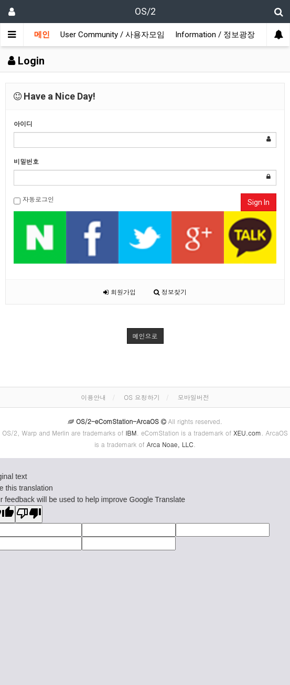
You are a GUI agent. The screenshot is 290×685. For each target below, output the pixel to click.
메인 (42, 34)
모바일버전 (193, 397)
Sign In (259, 202)
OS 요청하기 (142, 397)
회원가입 (119, 291)
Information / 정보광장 (215, 34)
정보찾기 (170, 291)
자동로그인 (34, 199)
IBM (130, 432)
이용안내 (93, 397)
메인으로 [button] (145, 335)
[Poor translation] (28, 514)
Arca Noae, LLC (170, 444)
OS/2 (145, 11)
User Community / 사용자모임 (112, 34)
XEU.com (247, 432)
